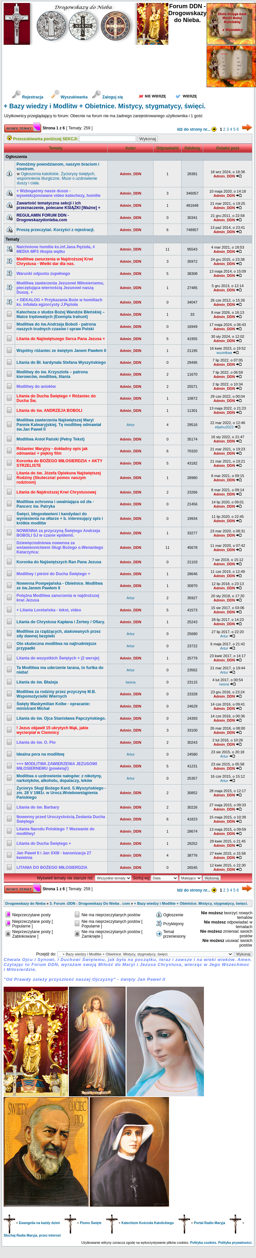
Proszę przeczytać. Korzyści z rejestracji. (55, 230)
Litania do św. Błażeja (37, 682)
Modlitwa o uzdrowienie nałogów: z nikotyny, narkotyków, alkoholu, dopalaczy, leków (59, 778)
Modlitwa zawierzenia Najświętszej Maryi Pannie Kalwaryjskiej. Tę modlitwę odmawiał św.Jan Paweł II (58, 425)
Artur (130, 425)
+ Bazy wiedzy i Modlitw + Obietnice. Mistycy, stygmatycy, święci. (105, 106)
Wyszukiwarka (70, 97)
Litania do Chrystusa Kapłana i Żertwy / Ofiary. (60, 622)
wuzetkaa (224, 353)
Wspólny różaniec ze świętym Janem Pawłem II (61, 350)
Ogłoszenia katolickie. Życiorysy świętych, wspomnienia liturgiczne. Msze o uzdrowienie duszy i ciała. (57, 178)
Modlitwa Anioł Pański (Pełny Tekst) (50, 439)
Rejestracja (27, 97)
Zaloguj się (107, 97)
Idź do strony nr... (198, 129)
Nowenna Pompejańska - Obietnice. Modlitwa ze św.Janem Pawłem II (59, 585)
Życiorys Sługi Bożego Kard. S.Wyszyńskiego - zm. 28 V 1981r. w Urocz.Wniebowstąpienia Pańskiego (61, 793)
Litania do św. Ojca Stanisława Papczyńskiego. (61, 718)
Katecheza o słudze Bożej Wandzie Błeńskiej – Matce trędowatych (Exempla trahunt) (60, 314)
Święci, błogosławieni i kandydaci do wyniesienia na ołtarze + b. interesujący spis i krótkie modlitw (59, 518)
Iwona (130, 682)
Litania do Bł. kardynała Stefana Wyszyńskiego (61, 362)
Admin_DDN (130, 174)
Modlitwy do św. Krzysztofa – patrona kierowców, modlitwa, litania (52, 374)
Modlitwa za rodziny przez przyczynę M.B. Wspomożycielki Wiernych (56, 694)
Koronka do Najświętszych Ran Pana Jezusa (58, 562)
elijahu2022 (224, 427)
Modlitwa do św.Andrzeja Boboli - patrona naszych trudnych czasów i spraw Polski (56, 326)
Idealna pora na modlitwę (40, 754)
